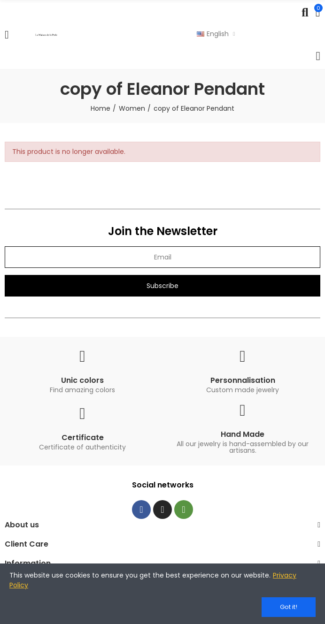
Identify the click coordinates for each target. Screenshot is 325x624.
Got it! (288, 606)
